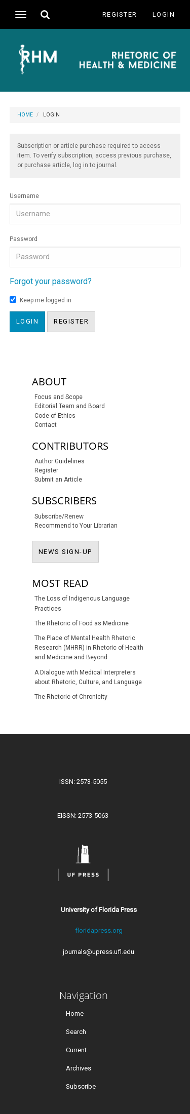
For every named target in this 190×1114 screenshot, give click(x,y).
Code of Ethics (54, 415)
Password (23, 239)
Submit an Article (58, 479)
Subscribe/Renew (59, 516)
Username (24, 196)
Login (164, 14)
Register (119, 14)
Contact (45, 424)
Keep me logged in (40, 300)
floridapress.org (99, 930)
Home (25, 114)
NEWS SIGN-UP (69, 550)
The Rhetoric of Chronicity (70, 696)
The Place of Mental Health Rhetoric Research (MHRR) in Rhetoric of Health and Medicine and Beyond (88, 647)
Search (76, 1031)
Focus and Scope (58, 397)
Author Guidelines (59, 461)
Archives (78, 1067)
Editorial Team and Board (69, 406)
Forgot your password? (51, 281)
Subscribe (81, 1086)
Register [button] (71, 321)
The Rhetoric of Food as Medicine (81, 623)
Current (76, 1049)
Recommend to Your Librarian (76, 525)
